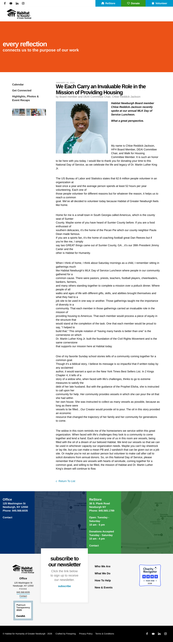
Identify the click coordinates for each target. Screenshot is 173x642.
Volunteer (159, 3)
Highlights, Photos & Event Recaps (25, 98)
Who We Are (102, 566)
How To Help (103, 580)
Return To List (66, 481)
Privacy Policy (86, 634)
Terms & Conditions (104, 634)
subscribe (64, 586)
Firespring (71, 634)
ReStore (108, 3)
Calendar (18, 84)
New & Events (103, 587)
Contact (7, 517)
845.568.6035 (23, 592)
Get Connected (21, 90)
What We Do (102, 573)
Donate (133, 3)
